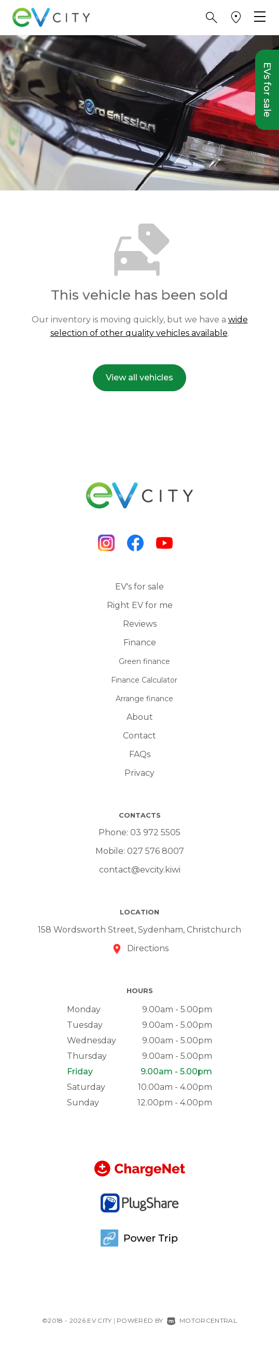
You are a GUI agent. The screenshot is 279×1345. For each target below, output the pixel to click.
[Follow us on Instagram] (106, 543)
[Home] (51, 17)
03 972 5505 (155, 832)
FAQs (139, 754)
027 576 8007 (155, 851)
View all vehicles (139, 377)
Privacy (139, 773)
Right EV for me (140, 605)
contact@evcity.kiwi (139, 870)
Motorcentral (202, 1320)
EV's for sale (139, 587)
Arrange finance (144, 698)
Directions (148, 948)
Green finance (144, 661)
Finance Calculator (144, 680)
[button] (211, 17)
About (140, 717)
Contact (139, 736)
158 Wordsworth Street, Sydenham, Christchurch (139, 930)
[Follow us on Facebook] (135, 543)
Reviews (140, 624)
